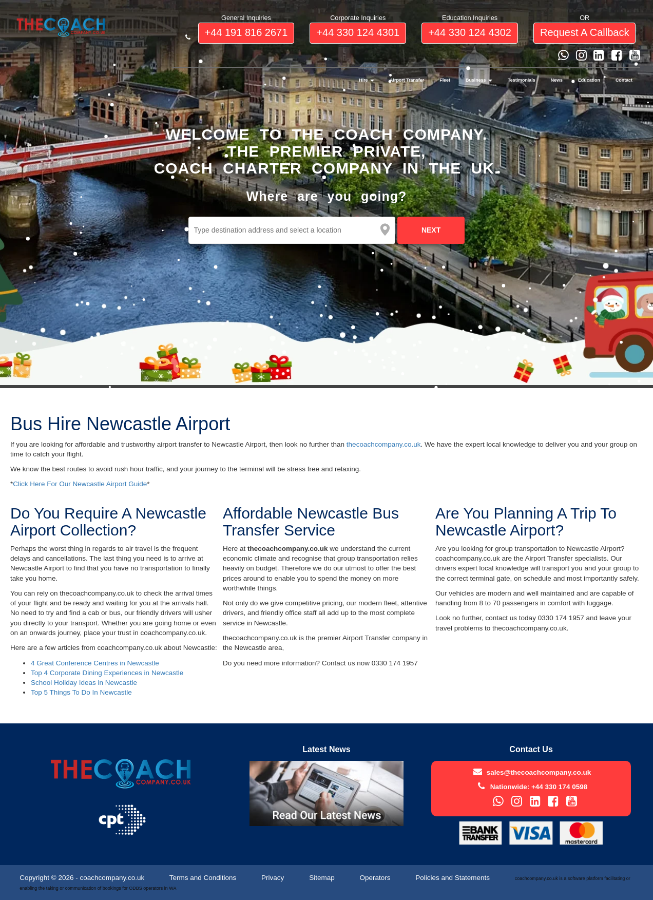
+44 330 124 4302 (469, 32)
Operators (375, 878)
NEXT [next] (430, 230)
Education (589, 80)
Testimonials (521, 80)
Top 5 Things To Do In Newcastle (81, 692)
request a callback (584, 32)
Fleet (444, 80)
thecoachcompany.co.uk (384, 444)
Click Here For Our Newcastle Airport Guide (80, 484)
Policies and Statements (453, 878)
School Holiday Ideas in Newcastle (84, 682)
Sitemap (322, 878)
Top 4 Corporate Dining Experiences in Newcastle (107, 673)
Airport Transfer (407, 80)
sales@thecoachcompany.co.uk (539, 772)
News (557, 80)
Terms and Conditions (203, 878)
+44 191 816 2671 (246, 32)
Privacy (273, 878)
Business (479, 80)
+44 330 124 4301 (357, 32)
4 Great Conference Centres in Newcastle (95, 663)
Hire (366, 80)
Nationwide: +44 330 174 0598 (538, 787)
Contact (624, 80)
